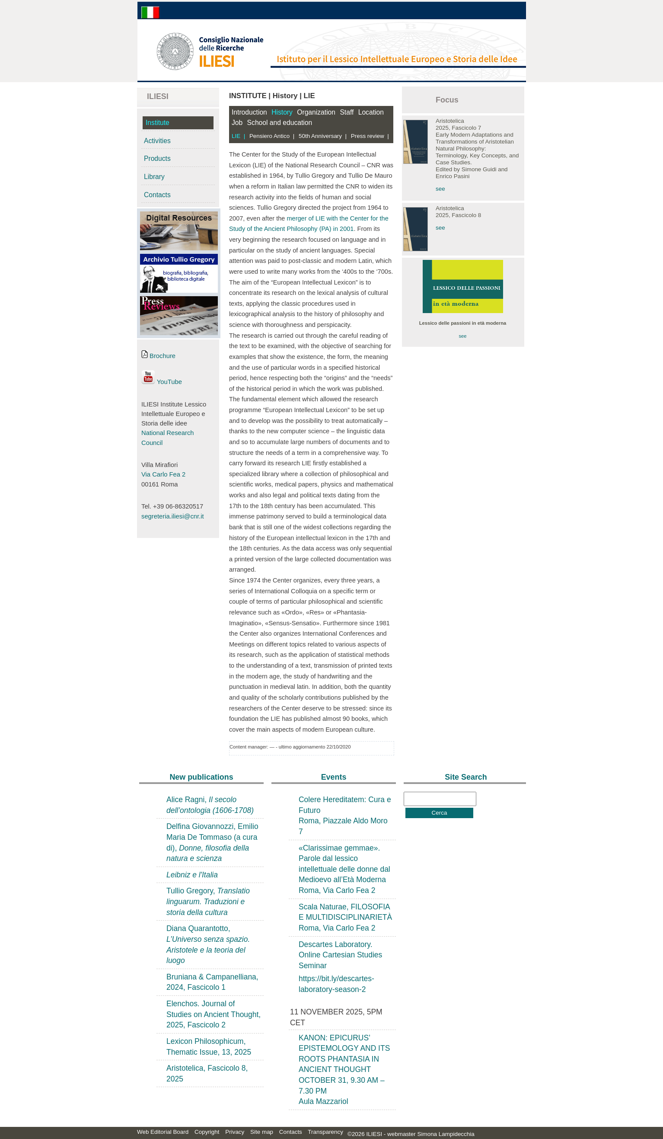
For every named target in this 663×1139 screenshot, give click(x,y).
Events (334, 777)
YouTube (161, 381)
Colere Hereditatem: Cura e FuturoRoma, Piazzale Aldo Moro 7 (345, 815)
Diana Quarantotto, (208, 944)
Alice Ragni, (210, 805)
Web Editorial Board (162, 1132)
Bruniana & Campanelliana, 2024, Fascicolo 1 (212, 982)
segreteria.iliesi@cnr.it (172, 516)
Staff (347, 112)
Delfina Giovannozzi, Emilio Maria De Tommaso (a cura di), (212, 842)
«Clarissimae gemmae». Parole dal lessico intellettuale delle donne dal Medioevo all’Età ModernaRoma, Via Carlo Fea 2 (344, 869)
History (282, 112)
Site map (261, 1132)
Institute (157, 122)
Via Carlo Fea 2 (163, 474)
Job (237, 122)
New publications (201, 777)
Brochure (158, 355)
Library (154, 176)
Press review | (370, 136)
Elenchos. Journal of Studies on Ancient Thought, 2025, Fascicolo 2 (213, 1014)
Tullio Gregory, (208, 901)
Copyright (207, 1132)
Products (157, 158)
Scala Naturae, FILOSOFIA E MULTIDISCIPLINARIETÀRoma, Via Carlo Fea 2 (345, 917)
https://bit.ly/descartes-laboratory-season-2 (336, 984)
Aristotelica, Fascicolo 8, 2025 (207, 1073)
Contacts (157, 194)
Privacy (234, 1132)
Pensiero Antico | (271, 136)
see (440, 189)
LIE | (238, 136)
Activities (157, 140)
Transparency (325, 1132)
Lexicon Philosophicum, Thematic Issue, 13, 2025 (208, 1046)
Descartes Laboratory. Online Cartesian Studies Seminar (340, 955)
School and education (279, 122)
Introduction (249, 112)
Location (371, 112)
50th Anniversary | (323, 136)
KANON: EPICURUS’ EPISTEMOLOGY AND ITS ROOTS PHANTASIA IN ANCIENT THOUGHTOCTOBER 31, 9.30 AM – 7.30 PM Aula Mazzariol (344, 1069)
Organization (316, 112)
